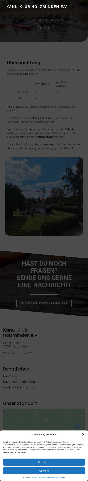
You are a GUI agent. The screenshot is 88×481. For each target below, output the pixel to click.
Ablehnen (44, 470)
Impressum (60, 477)
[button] (83, 434)
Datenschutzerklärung (46, 477)
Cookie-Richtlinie (29, 477)
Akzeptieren (44, 462)
